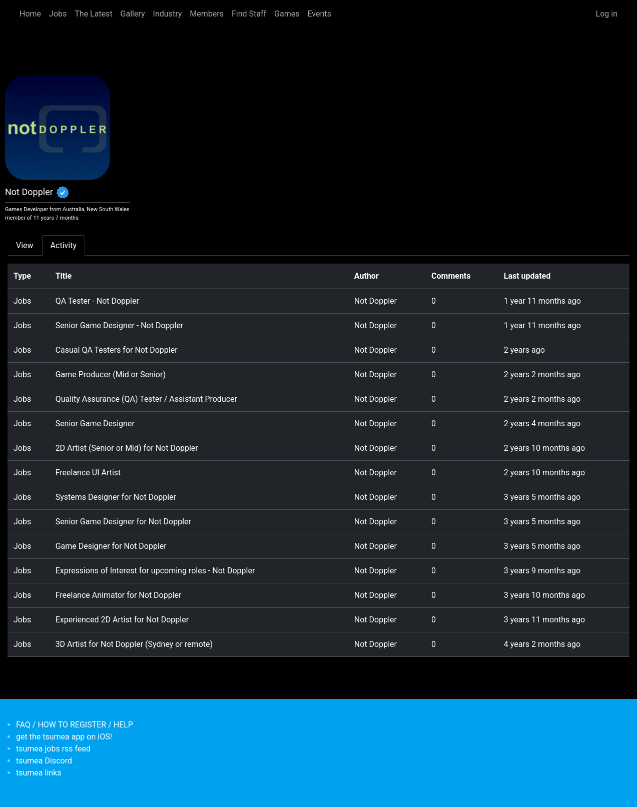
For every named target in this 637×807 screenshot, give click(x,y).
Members (207, 14)
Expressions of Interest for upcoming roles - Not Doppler (155, 570)
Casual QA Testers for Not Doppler (117, 350)
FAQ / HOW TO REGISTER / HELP (74, 724)
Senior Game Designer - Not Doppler (120, 325)
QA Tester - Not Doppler (97, 301)
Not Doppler (375, 301)
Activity (64, 245)
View (25, 245)
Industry (167, 14)
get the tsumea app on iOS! (64, 736)
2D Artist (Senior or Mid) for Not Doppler (127, 448)
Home (30, 14)
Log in (606, 14)
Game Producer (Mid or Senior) (111, 374)
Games (286, 14)
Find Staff (249, 14)
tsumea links (38, 772)
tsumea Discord (44, 760)
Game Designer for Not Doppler (111, 546)
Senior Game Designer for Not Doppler (123, 521)
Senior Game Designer (95, 423)
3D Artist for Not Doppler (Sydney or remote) (134, 644)
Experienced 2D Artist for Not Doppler (122, 619)
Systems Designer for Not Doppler (116, 497)
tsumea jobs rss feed (53, 748)
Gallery (133, 14)
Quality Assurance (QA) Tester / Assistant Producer (146, 399)
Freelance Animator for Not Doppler (119, 595)
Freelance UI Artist (88, 472)
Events (319, 14)
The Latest (93, 14)
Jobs (58, 14)
